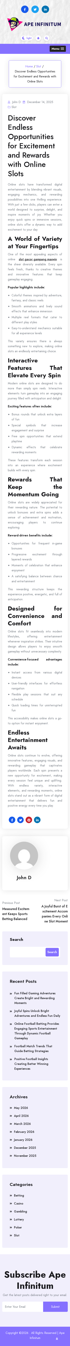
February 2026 (24, 1132)
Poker (18, 1227)
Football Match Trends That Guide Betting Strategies (33, 1048)
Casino (18, 1203)
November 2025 (25, 1156)
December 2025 (25, 1148)
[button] (58, 49)
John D (24, 877)
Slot (38, 66)
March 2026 (22, 1124)
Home (29, 66)
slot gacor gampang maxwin (38, 259)
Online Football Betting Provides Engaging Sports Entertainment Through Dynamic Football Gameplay (36, 1031)
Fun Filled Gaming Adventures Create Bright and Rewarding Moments (34, 998)
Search (16, 939)
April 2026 (21, 1116)
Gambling (20, 1211)
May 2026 (21, 1108)
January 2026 (23, 1140)
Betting (19, 1195)
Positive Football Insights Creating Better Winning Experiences (31, 1064)
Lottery (19, 1219)
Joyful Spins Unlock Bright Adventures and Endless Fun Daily (37, 1013)
